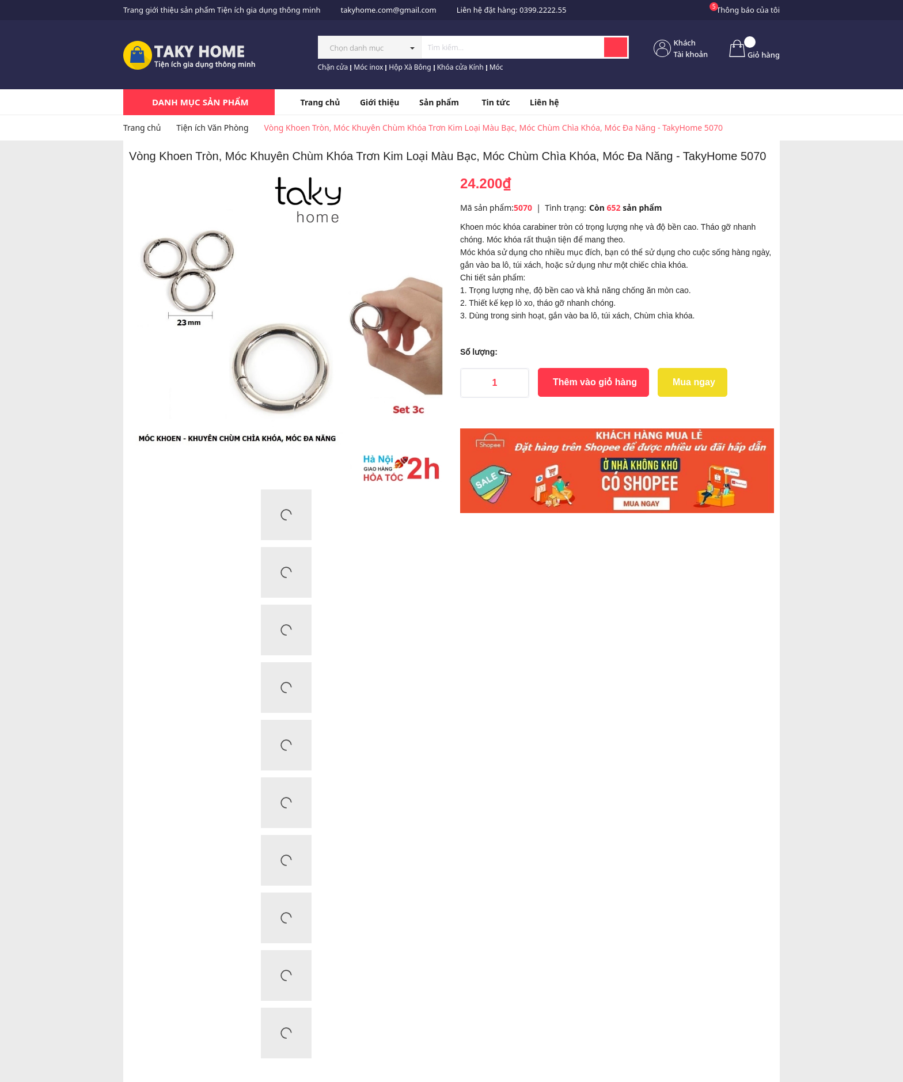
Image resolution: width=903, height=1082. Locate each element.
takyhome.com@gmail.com (388, 10)
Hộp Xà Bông (410, 67)
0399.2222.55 (542, 10)
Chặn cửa (333, 67)
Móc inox (368, 67)
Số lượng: (479, 351)
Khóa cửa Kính (460, 67)
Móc (496, 67)
